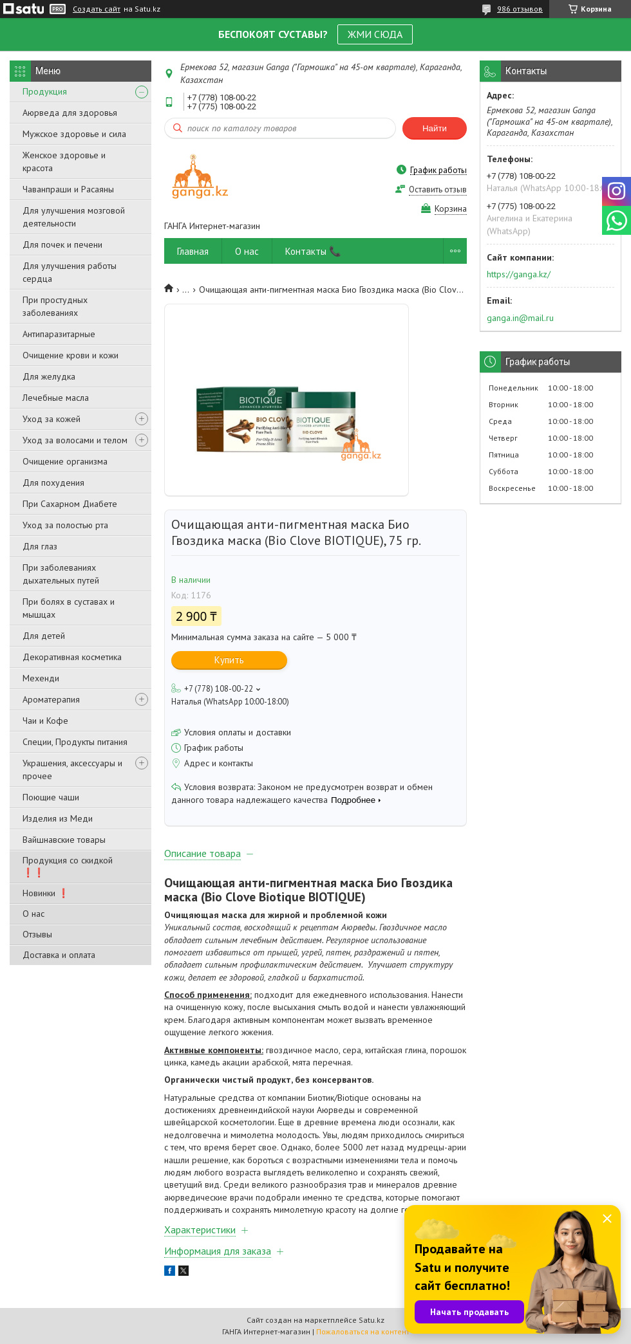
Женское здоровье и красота (64, 161)
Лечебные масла (56, 397)
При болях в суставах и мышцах (69, 608)
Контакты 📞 (313, 251)
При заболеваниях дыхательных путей (61, 574)
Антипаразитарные (59, 334)
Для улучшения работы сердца (70, 272)
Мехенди (41, 678)
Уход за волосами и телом (75, 440)
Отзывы (37, 934)
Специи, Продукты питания (75, 742)
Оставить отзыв (438, 189)
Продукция (45, 91)
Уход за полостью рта (65, 525)
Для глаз (40, 546)
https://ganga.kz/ (519, 274)
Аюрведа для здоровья (70, 112)
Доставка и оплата (59, 955)
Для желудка (49, 376)
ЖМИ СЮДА (375, 34)
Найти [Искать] (434, 128)
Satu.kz (371, 1320)
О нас (33, 913)
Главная (193, 251)
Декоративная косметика (72, 657)
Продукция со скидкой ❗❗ (68, 866)
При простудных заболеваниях (55, 306)
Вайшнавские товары (64, 839)
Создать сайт (96, 9)
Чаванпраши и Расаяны (68, 189)
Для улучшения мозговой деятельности (74, 217)
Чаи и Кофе (45, 720)
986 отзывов (520, 9)
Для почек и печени (62, 244)
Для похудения (53, 482)
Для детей (44, 635)
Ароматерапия (51, 699)
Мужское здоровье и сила (74, 134)
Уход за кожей (51, 419)
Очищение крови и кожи (70, 355)
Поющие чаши (51, 797)
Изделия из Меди (58, 818)
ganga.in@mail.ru (520, 318)
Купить (229, 660)
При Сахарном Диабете (70, 504)
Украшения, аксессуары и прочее (72, 769)
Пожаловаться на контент (363, 1331)
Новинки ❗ (46, 893)
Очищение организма (65, 461)
